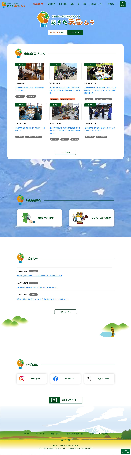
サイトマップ (40, 434)
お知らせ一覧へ (65, 312)
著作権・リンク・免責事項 (99, 434)
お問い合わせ (55, 434)
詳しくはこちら (76, 32)
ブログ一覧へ (65, 152)
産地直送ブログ (38, 4)
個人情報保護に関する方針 (75, 434)
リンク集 (26, 434)
